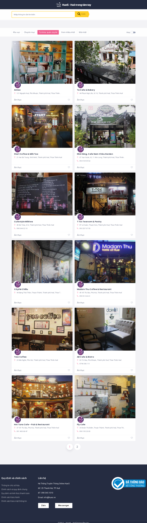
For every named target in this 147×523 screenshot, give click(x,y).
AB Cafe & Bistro (86, 353)
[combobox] (43, 14)
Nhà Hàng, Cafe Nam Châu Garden (96, 151)
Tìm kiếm (84, 14)
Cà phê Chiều (21, 286)
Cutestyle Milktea (24, 219)
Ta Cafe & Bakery (87, 88)
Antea (17, 88)
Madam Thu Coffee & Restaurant (95, 286)
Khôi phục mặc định (47, 24)
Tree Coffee (21, 353)
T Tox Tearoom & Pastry (90, 219)
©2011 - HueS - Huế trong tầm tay (73, 521)
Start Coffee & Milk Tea (27, 151)
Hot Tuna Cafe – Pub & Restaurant (33, 421)
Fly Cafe (81, 421)
